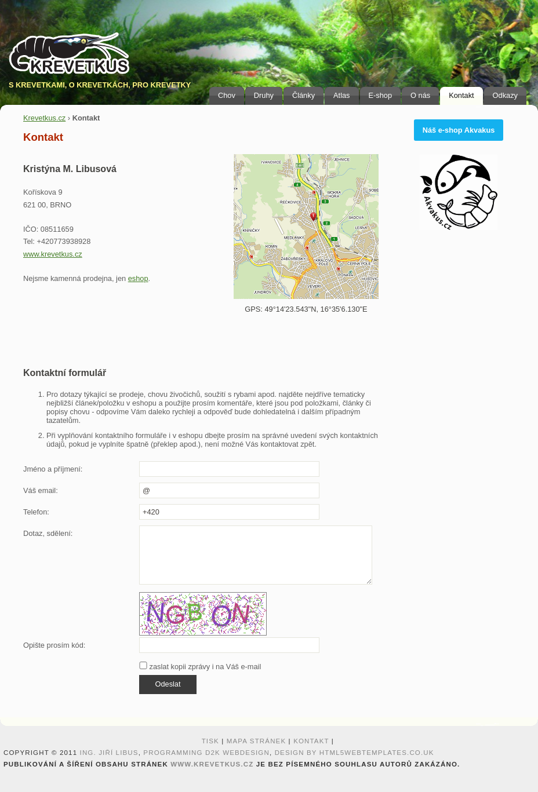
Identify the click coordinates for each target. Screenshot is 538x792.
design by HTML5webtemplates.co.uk (354, 752)
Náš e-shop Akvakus (459, 130)
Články (303, 95)
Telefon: (36, 512)
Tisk (210, 741)
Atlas (341, 95)
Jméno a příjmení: (52, 469)
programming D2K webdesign (206, 752)
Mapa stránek (256, 741)
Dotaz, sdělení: (47, 533)
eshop (138, 278)
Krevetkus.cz (44, 118)
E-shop (380, 95)
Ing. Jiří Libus (109, 752)
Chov (226, 95)
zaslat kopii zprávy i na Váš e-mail (200, 666)
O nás (420, 95)
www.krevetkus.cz (52, 254)
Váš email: (40, 490)
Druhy (264, 95)
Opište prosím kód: (54, 645)
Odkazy (505, 95)
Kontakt (461, 95)
